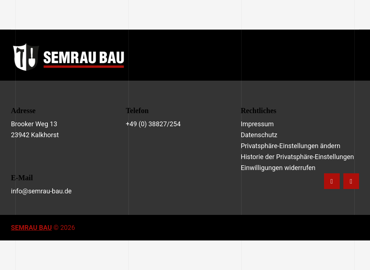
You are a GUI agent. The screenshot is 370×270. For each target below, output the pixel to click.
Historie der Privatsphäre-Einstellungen (297, 157)
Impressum (257, 124)
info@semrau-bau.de (41, 191)
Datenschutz (259, 135)
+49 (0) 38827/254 (153, 124)
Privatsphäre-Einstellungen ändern (290, 146)
